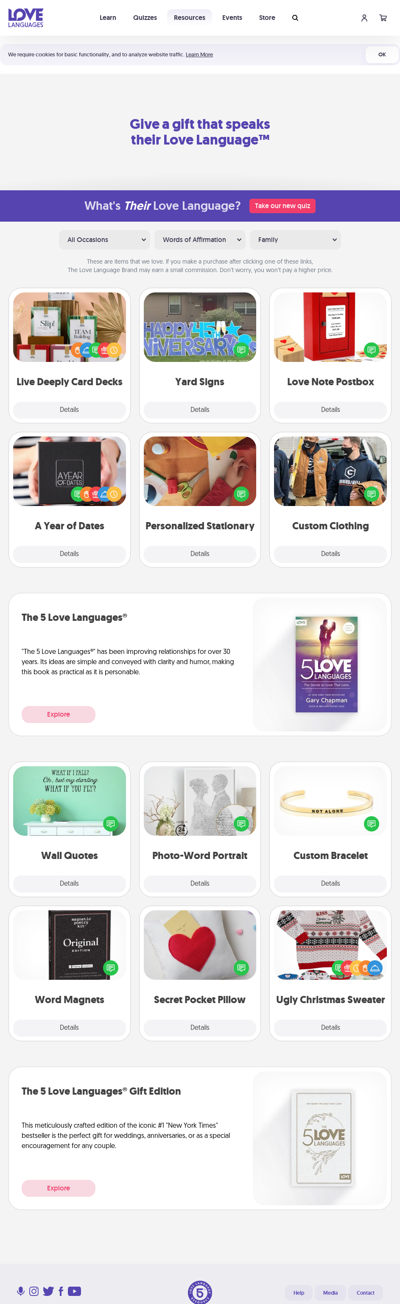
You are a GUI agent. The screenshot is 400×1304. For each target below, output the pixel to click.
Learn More (199, 54)
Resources (189, 17)
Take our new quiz (282, 205)
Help (299, 1293)
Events (232, 17)
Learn (108, 17)
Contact (366, 1293)
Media (330, 1293)
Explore (58, 714)
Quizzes (145, 17)
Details (69, 410)
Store (267, 17)
